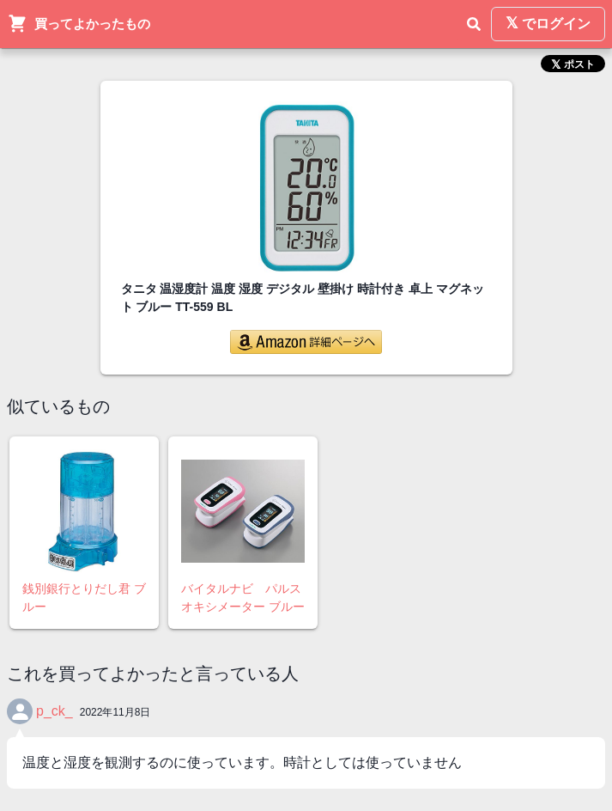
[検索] (474, 24)
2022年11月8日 (115, 712)
